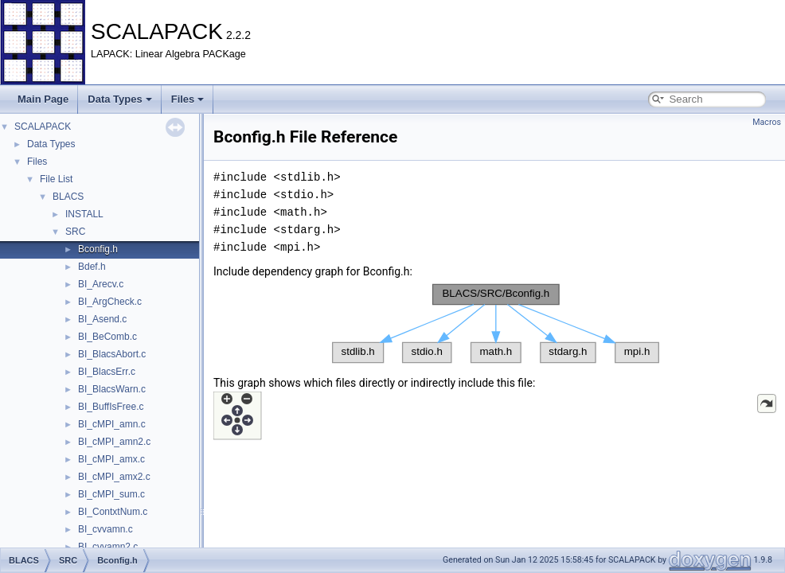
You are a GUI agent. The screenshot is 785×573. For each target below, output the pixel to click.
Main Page (43, 99)
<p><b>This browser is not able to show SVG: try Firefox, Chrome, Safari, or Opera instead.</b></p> (496, 324)
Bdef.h (92, 266)
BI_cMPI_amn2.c (114, 441)
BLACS (68, 196)
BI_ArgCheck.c (110, 301)
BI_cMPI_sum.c (111, 494)
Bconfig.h (98, 249)
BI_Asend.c (102, 319)
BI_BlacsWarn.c (112, 389)
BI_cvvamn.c (105, 529)
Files (188, 99)
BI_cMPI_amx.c (111, 459)
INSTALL (84, 214)
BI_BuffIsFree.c (110, 406)
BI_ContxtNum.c (112, 511)
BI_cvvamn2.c (108, 546)
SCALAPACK (42, 126)
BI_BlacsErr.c (106, 371)
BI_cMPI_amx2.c (114, 476)
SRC (75, 231)
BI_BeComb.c (107, 336)
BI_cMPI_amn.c (112, 424)
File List (56, 179)
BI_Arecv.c (100, 284)
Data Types (119, 99)
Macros (766, 122)
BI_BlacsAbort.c (112, 354)
